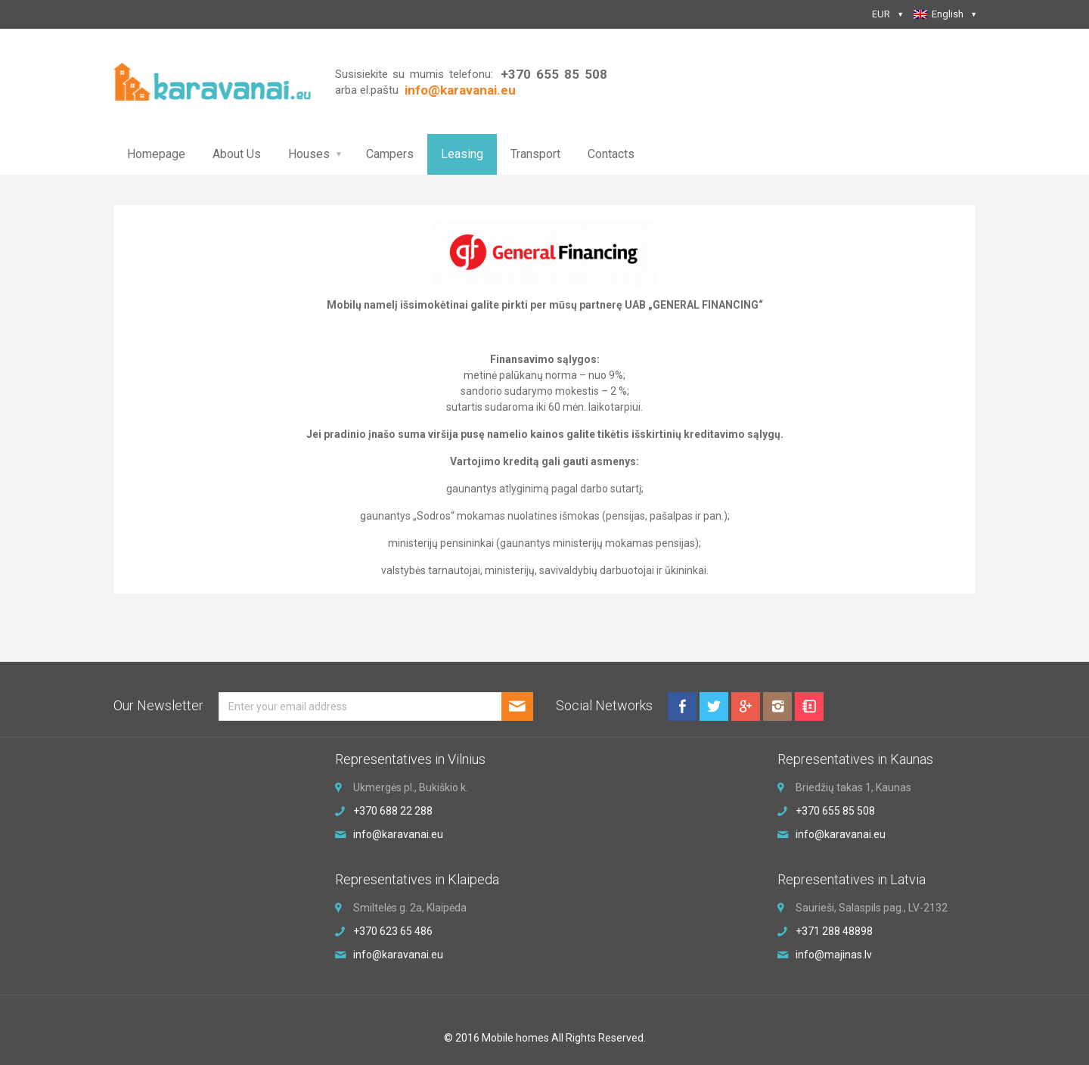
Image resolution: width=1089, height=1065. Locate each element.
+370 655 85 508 (554, 74)
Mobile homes (515, 1038)
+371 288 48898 (834, 931)
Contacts (611, 154)
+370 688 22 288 (393, 811)
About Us (237, 154)
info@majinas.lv (834, 955)
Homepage (156, 154)
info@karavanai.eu (398, 834)
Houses (309, 154)
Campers (390, 154)
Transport (535, 154)
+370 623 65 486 (393, 931)
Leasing (462, 154)
